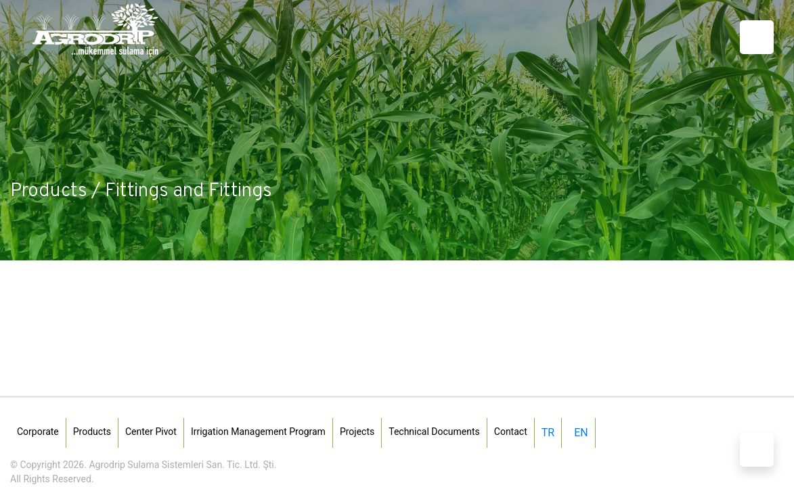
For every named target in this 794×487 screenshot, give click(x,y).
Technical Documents (434, 431)
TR (548, 432)
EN (581, 432)
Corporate (38, 431)
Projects (357, 431)
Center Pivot (151, 431)
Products (92, 431)
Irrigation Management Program (258, 431)
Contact (510, 431)
